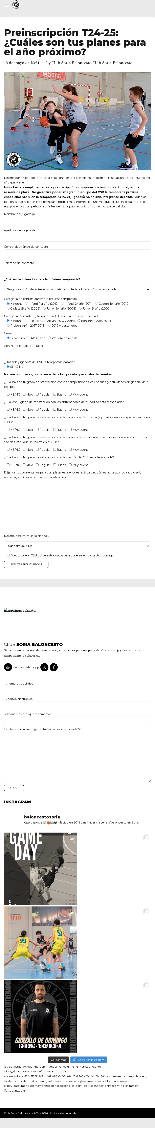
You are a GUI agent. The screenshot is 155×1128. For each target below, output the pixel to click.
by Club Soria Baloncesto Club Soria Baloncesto (89, 63)
